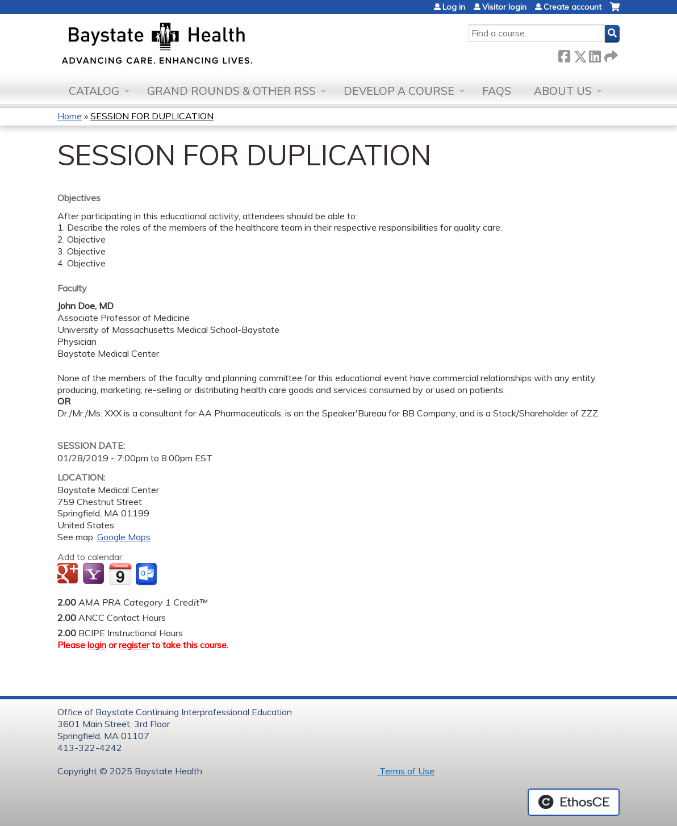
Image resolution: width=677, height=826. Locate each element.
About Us (563, 91)
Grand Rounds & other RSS (231, 91)
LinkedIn (594, 54)
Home (69, 116)
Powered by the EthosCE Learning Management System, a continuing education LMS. (574, 802)
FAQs (496, 91)
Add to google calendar (69, 574)
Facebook (564, 54)
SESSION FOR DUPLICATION (152, 116)
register (134, 644)
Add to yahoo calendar (94, 574)
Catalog (94, 91)
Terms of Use (405, 771)
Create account (572, 7)
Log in (453, 7)
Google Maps (124, 537)
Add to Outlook (147, 574)
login (96, 644)
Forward (610, 54)
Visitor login (504, 7)
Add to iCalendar (120, 573)
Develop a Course (399, 91)
